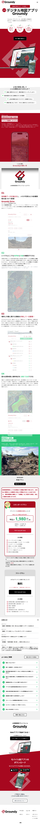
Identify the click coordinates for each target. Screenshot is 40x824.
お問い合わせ (35, 814)
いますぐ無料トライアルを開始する (20, 738)
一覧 (38, 620)
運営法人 (21, 814)
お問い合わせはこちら (20, 800)
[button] (20, 178)
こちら (11, 563)
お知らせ (27, 814)
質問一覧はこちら (20, 715)
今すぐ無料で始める (20, 38)
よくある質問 (35, 818)
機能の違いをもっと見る (20, 484)
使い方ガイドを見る (31, 657)
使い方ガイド (35, 816)
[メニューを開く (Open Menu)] (38, 2)
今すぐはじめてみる (20, 592)
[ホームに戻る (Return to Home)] (8, 2)
